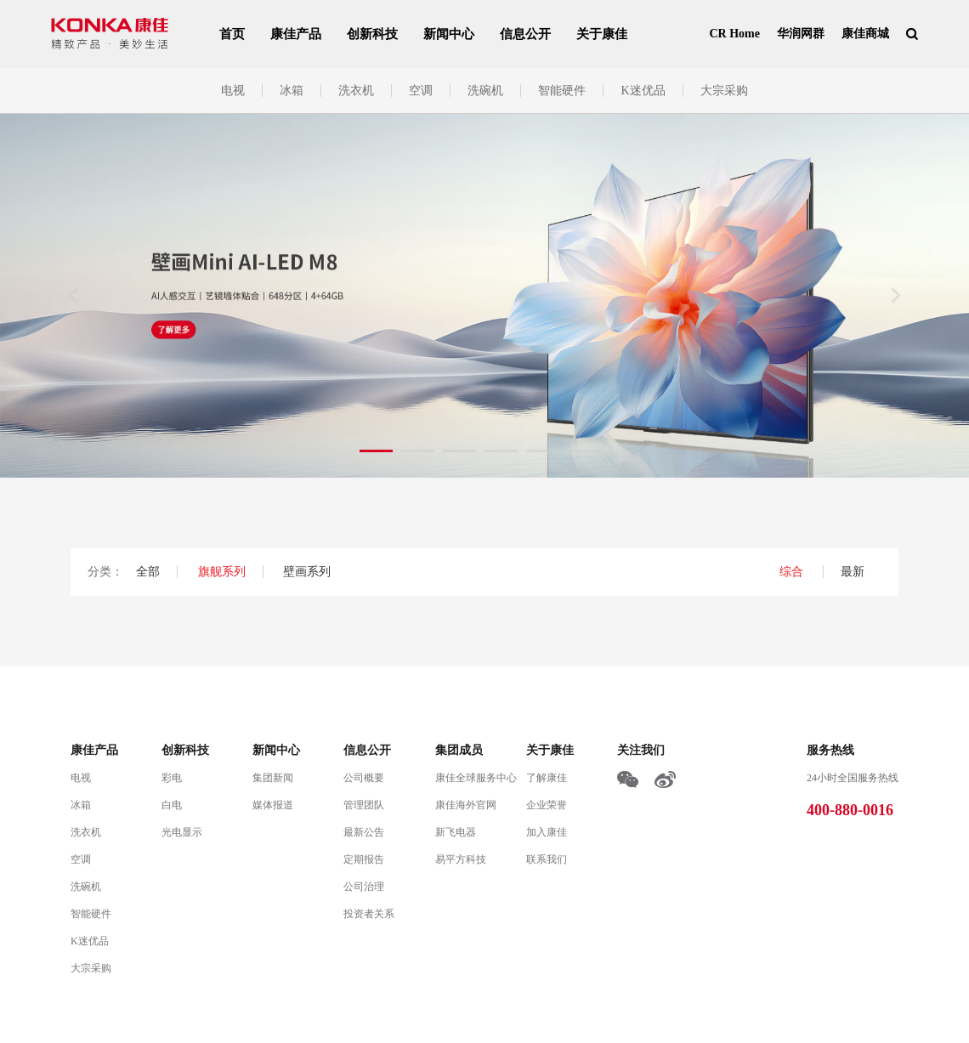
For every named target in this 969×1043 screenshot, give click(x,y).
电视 (233, 90)
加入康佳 (546, 832)
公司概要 (363, 778)
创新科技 (372, 34)
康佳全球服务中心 (476, 778)
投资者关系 (368, 914)
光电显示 (182, 832)
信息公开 (525, 34)
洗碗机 (485, 90)
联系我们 (546, 859)
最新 (852, 571)
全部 (148, 571)
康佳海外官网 (465, 805)
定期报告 (363, 859)
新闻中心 (448, 34)
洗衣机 (356, 90)
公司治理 (363, 887)
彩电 (172, 778)
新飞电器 (455, 832)
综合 (793, 571)
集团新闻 (272, 778)
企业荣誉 (546, 805)
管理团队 (363, 805)
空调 (421, 90)
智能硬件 (562, 90)
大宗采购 (724, 90)
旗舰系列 (222, 571)
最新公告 (363, 832)
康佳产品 (295, 34)
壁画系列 (307, 571)
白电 (172, 805)
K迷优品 (642, 90)
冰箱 (291, 90)
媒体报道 (272, 805)
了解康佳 (546, 778)
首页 (232, 34)
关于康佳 (601, 34)
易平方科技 (460, 859)
